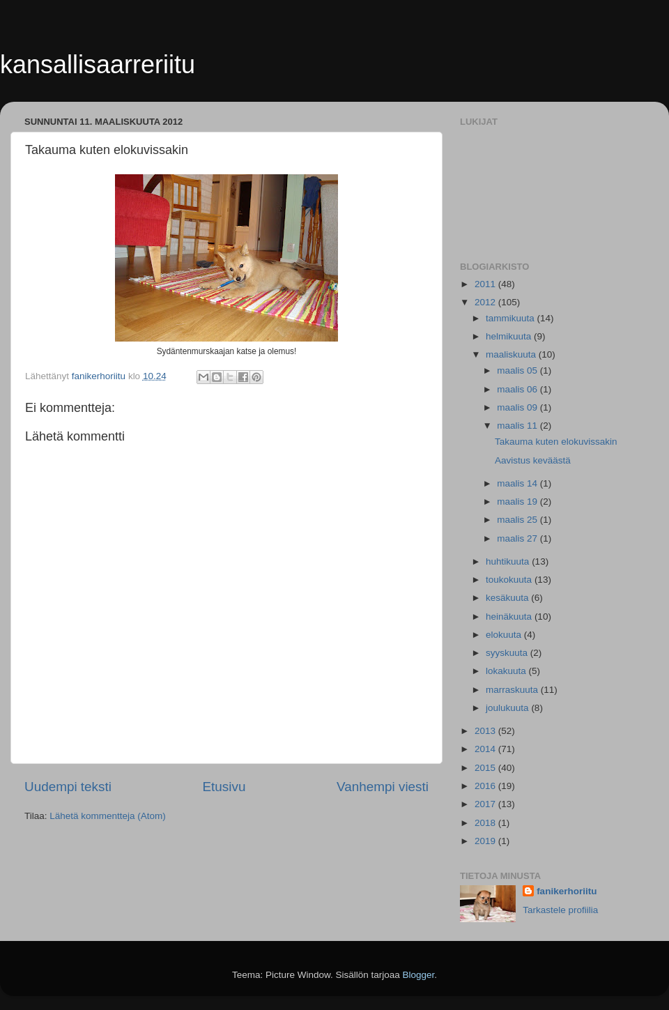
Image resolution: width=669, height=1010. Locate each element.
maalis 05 (518, 370)
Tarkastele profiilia (560, 910)
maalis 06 (518, 389)
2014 (486, 749)
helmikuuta (510, 336)
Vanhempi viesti (383, 786)
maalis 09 (518, 407)
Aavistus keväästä (533, 460)
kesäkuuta (508, 597)
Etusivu (224, 786)
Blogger (419, 975)
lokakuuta (507, 671)
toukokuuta (510, 579)
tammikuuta (511, 318)
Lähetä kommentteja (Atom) (107, 816)
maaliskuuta (512, 354)
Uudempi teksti (68, 786)
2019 (486, 841)
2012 (486, 302)
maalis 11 (518, 425)
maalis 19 (518, 501)
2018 (486, 823)
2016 (486, 786)
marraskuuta (513, 689)
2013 (486, 731)
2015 (486, 768)
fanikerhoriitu (567, 891)
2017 (486, 804)
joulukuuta (508, 708)
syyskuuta (508, 653)
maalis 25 (518, 519)
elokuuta (505, 634)
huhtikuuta (509, 561)
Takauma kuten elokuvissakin (556, 441)
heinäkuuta (510, 616)
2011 (486, 284)
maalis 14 (518, 483)
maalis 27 (518, 538)
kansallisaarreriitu (97, 64)
